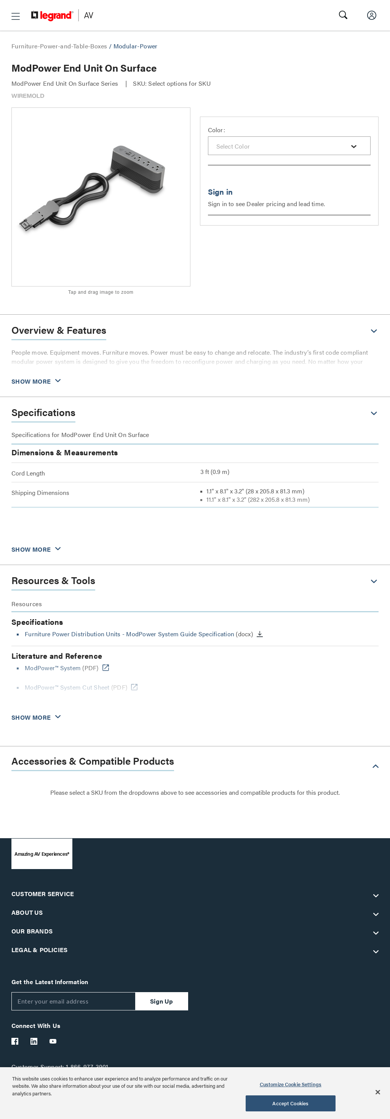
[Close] (377, 1092)
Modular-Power (135, 46)
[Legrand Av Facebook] (15, 1041)
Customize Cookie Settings (290, 1084)
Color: (216, 129)
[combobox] (289, 145)
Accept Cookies (290, 1103)
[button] (15, 16)
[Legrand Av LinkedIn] (34, 1041)
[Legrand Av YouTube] (53, 1041)
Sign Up (161, 1001)
